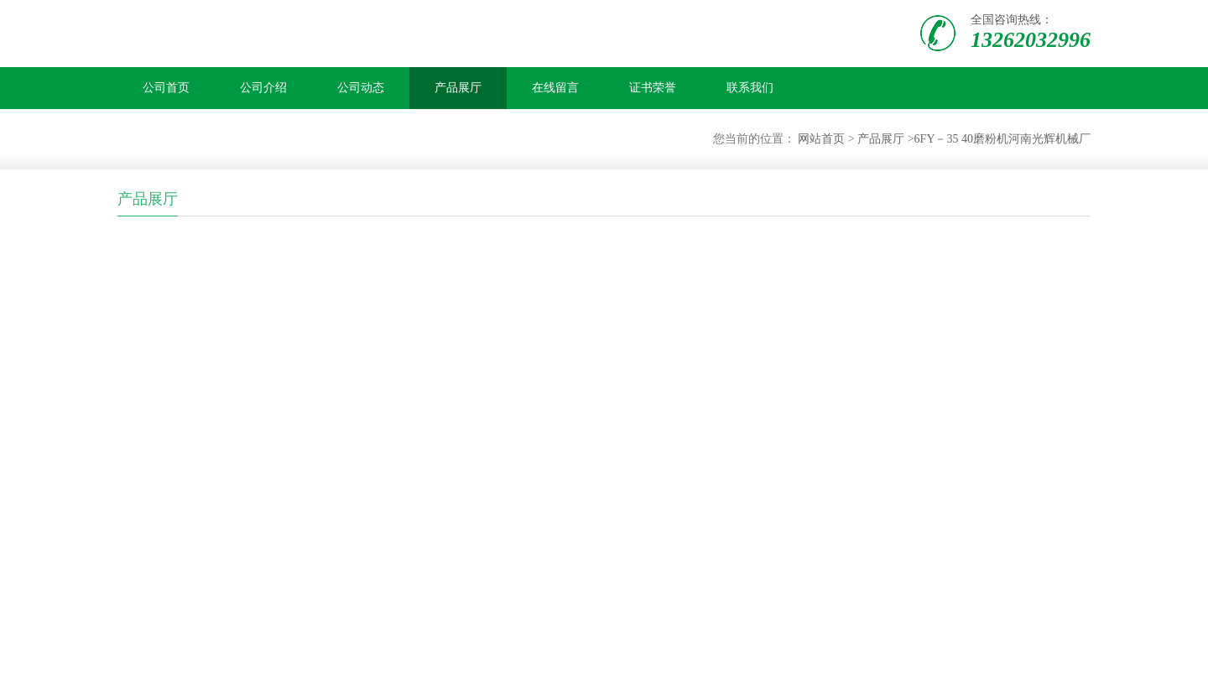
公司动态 (360, 87)
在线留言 (555, 87)
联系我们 (749, 87)
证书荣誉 (652, 87)
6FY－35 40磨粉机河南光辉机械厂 (1002, 139)
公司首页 (166, 87)
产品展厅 (458, 87)
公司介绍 (263, 87)
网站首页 (821, 139)
